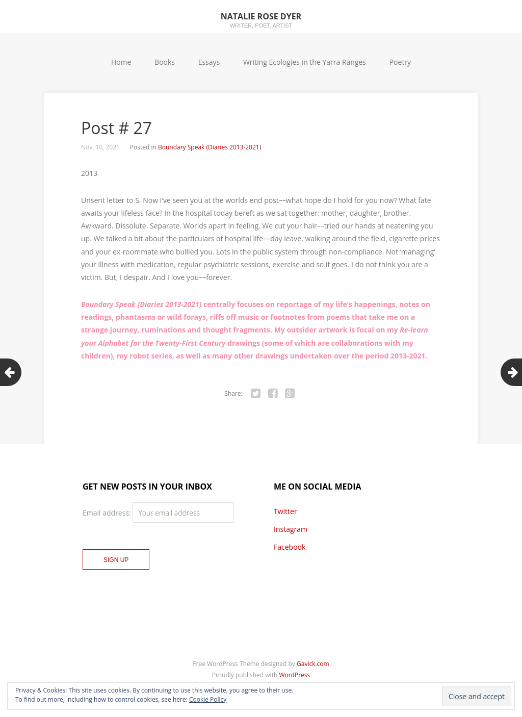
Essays (209, 62)
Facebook (289, 547)
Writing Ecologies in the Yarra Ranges (304, 62)
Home (121, 62)
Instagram (290, 529)
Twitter (285, 511)
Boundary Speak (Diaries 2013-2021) (209, 147)
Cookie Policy (207, 699)
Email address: (108, 513)
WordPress (294, 675)
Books (164, 62)
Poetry (400, 62)
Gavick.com (313, 663)
